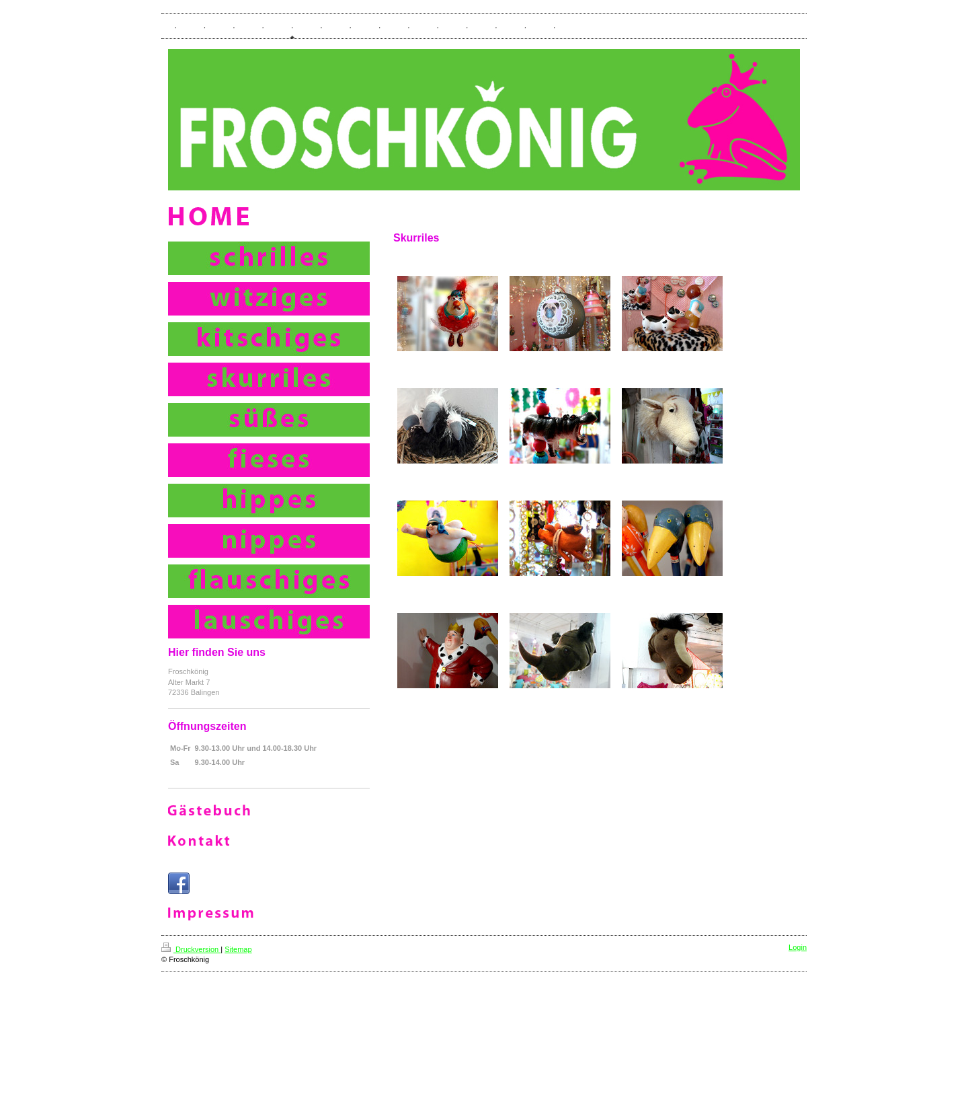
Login (798, 947)
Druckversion (190, 949)
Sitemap (238, 949)
